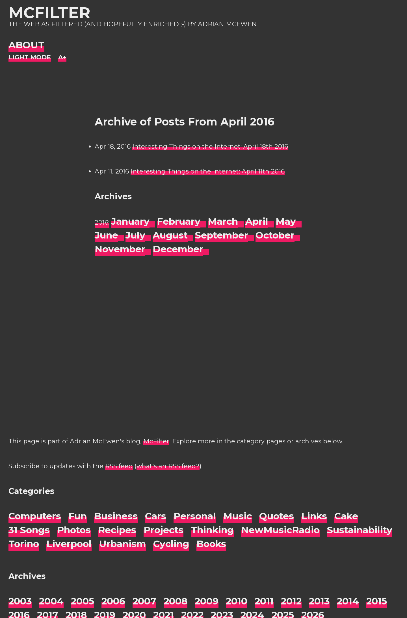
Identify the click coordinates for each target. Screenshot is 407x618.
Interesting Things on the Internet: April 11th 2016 (208, 171)
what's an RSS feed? (168, 466)
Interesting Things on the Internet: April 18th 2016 (210, 146)
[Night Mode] (29, 57)
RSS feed (119, 466)
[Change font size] (62, 57)
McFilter (49, 12)
